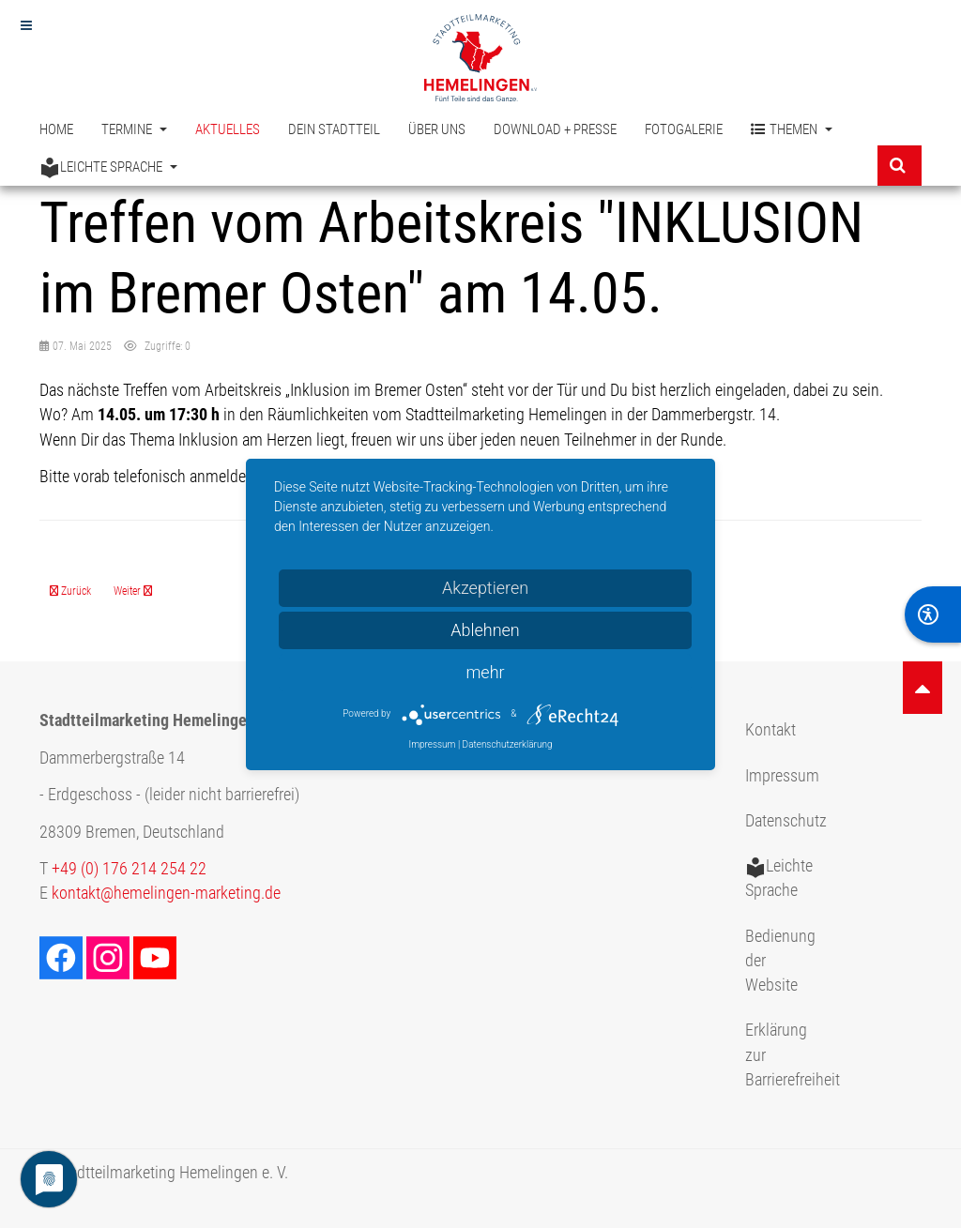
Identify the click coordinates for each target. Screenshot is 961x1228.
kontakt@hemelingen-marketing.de (166, 893)
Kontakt (770, 729)
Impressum (782, 775)
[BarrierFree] (933, 614)
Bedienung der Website (780, 961)
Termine (134, 129)
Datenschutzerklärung (508, 744)
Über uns (436, 129)
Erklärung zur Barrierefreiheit (788, 1055)
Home (56, 129)
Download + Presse (555, 129)
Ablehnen (485, 630)
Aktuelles (227, 129)
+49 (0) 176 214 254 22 (129, 868)
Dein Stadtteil (334, 129)
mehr (484, 672)
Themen (791, 130)
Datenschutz (786, 820)
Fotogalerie (684, 129)
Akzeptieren (485, 588)
